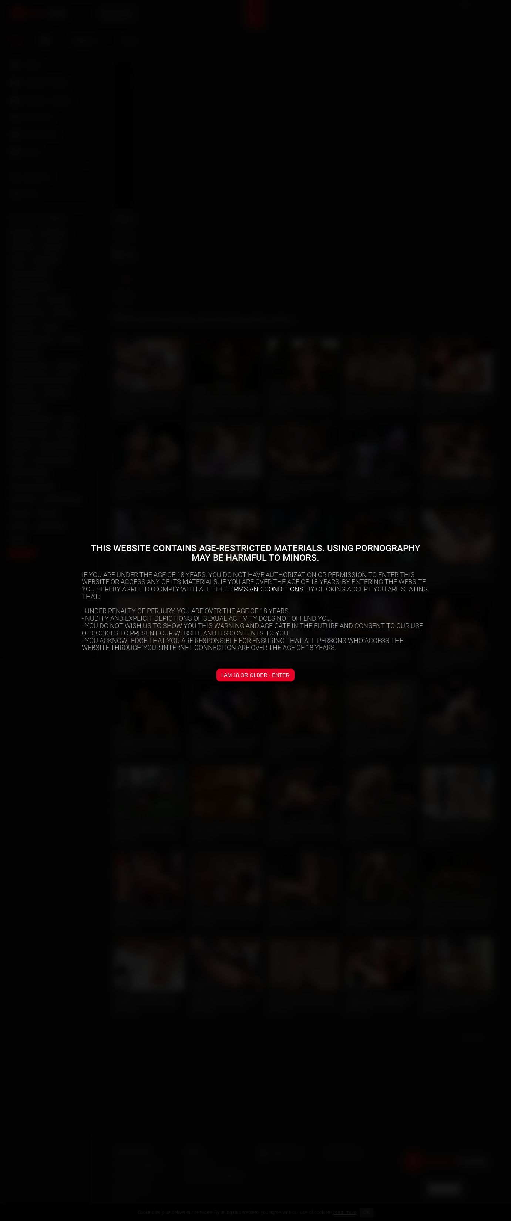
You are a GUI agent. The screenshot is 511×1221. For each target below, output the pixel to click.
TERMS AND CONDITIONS (264, 589)
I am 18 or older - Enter (255, 675)
